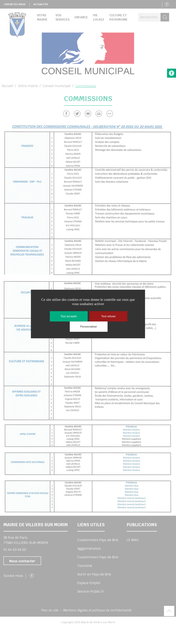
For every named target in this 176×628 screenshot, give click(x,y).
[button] (171, 73)
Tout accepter (68, 316)
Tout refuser (108, 316)
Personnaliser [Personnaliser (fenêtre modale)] (88, 326)
